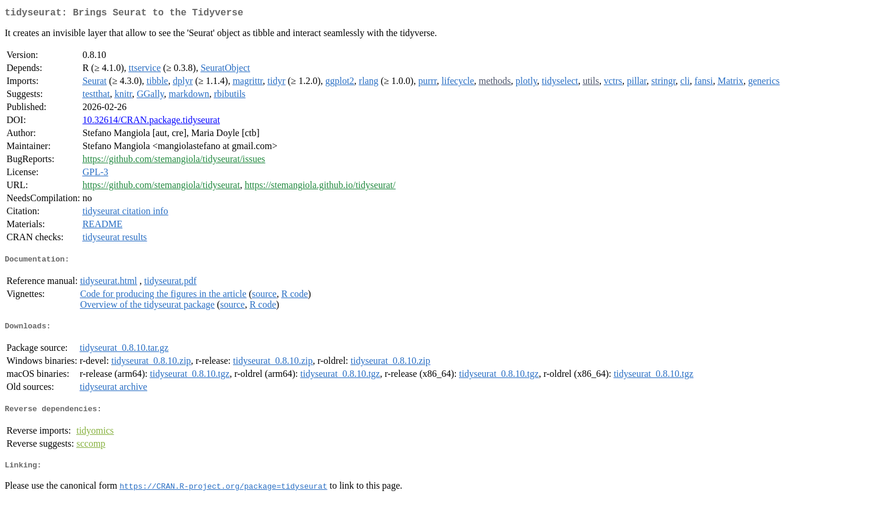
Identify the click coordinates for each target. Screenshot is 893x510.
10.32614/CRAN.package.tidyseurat (150, 122)
